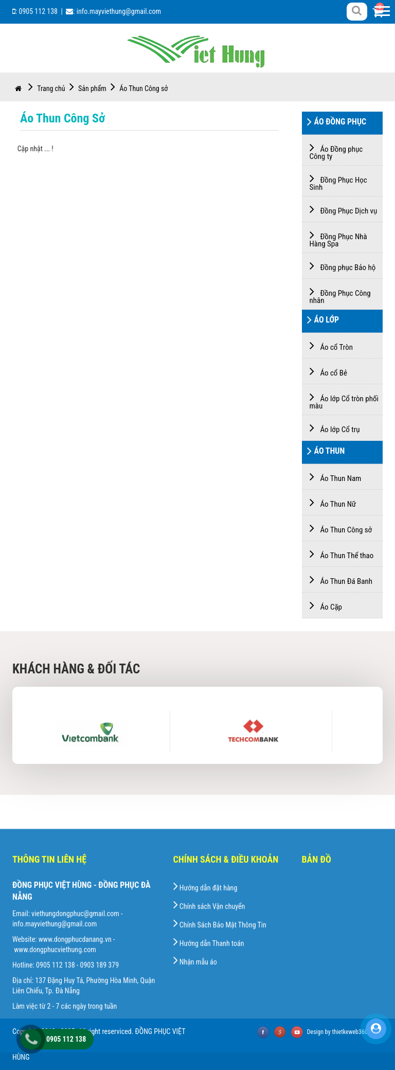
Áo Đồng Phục (337, 123)
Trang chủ (44, 88)
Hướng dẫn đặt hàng (205, 978)
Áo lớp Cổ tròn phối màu (344, 400)
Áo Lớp (323, 321)
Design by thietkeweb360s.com (345, 1032)
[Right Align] (357, 10)
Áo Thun (326, 452)
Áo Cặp (326, 605)
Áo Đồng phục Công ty (336, 151)
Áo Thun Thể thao (342, 553)
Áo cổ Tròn (331, 345)
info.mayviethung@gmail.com (119, 11)
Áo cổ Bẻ (329, 371)
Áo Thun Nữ (333, 502)
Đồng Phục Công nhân (340, 295)
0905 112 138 (38, 11)
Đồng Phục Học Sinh (338, 182)
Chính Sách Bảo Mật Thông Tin (219, 1015)
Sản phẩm (98, 88)
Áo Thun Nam (336, 476)
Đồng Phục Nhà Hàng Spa (338, 238)
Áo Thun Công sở (143, 88)
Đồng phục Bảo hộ (343, 265)
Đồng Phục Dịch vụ (344, 209)
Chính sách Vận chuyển (209, 997)
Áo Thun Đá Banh (341, 579)
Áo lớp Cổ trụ (335, 427)
